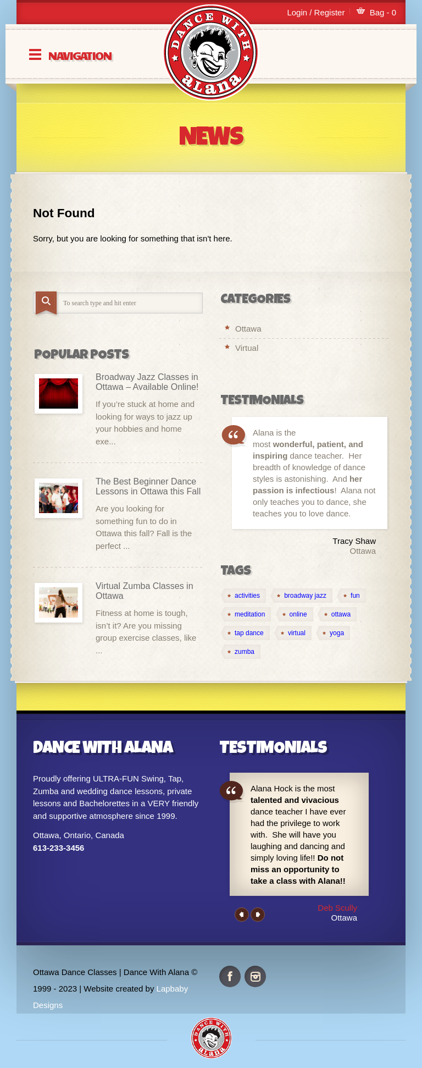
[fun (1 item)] (351, 595)
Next (258, 914)
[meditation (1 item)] (246, 614)
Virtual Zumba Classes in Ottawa (144, 591)
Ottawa (248, 328)
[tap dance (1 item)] (245, 633)
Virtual (246, 348)
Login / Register (316, 12)
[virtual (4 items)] (293, 633)
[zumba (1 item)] (240, 652)
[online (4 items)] (294, 614)
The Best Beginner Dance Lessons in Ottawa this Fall (148, 486)
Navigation (80, 54)
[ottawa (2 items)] (337, 614)
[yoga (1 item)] (333, 633)
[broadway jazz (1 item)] (301, 595)
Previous (242, 914)
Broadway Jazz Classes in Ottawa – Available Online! (147, 382)
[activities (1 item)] (243, 595)
